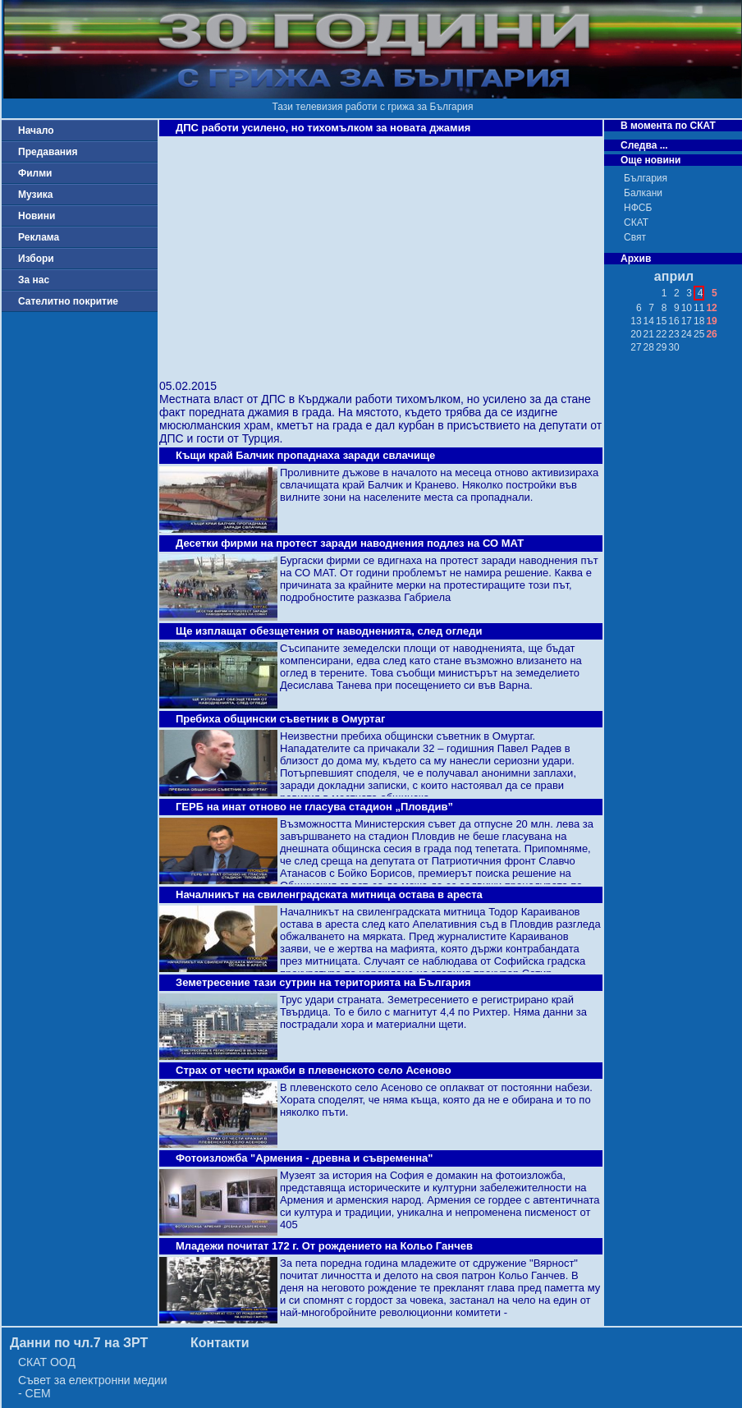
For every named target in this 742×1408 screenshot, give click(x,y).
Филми (35, 173)
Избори (36, 258)
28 (649, 347)
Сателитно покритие (68, 301)
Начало (35, 130)
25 (699, 334)
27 (635, 347)
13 (635, 321)
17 (686, 321)
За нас (33, 280)
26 (711, 334)
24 (686, 334)
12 (711, 308)
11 (699, 308)
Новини (36, 216)
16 (673, 321)
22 (661, 334)
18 (699, 321)
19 (711, 321)
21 (649, 334)
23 (673, 334)
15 (661, 321)
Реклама (38, 237)
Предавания (47, 152)
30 (673, 347)
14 (649, 321)
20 (635, 334)
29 (661, 347)
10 (686, 308)
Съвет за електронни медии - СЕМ (92, 1387)
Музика (35, 194)
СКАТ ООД (47, 1362)
